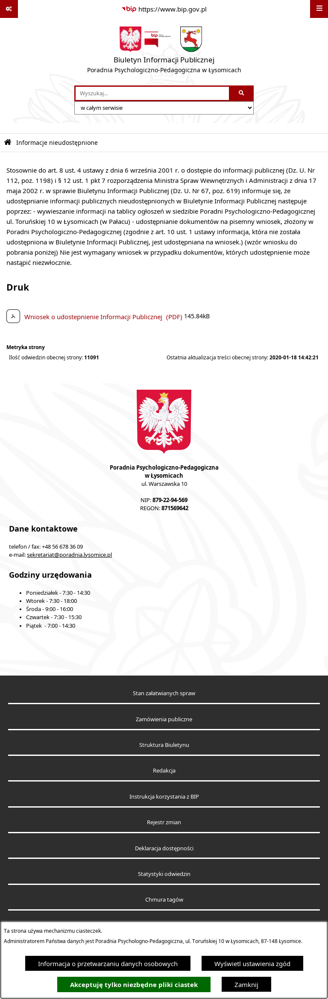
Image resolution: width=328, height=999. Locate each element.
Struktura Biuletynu (164, 745)
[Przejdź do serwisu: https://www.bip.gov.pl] (164, 9)
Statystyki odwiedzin (164, 874)
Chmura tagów (164, 899)
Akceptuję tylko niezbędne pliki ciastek (134, 984)
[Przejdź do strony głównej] (164, 51)
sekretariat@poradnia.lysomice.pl (69, 554)
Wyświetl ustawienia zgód (252, 963)
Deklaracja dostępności (164, 848)
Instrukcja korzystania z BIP (164, 796)
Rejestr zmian (164, 822)
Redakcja (164, 770)
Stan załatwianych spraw (164, 693)
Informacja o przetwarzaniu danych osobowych (108, 963)
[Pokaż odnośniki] (9, 9)
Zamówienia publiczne (164, 719)
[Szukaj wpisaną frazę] (242, 93)
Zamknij (246, 984)
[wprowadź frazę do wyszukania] (152, 93)
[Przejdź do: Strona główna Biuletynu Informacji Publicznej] (8, 142)
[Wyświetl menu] (319, 9)
